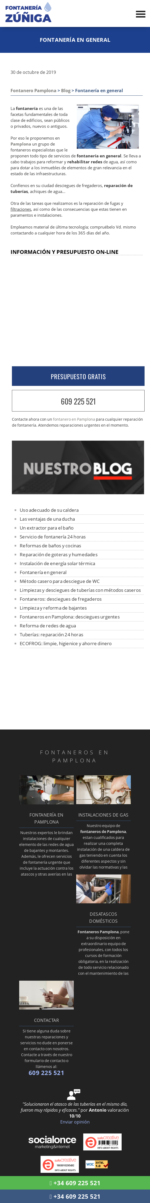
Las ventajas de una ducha (47, 519)
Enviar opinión (75, 1122)
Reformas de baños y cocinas (50, 545)
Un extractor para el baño (47, 528)
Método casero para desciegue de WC (60, 581)
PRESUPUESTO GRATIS (78, 376)
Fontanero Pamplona (33, 91)
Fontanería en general (43, 572)
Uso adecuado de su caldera (49, 510)
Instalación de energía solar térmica (57, 563)
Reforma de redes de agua (48, 626)
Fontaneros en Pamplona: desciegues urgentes (70, 617)
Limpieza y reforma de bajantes (53, 608)
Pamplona (21, 144)
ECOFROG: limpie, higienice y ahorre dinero (66, 643)
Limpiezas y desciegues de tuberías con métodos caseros (80, 590)
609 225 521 (78, 401)
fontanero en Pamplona (74, 419)
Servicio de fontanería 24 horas (53, 537)
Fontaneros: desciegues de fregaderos (61, 599)
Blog (66, 91)
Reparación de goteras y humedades (59, 554)
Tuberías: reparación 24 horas (51, 634)
